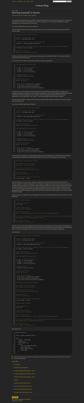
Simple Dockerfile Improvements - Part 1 (25, 370)
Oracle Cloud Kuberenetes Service (23, 389)
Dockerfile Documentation (21, 367)
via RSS (19, 400)
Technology (19, 1)
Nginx (16, 380)
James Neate (15, 399)
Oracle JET (17, 364)
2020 (28, 1)
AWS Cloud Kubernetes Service (22, 383)
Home (14, 1)
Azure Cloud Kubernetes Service (23, 386)
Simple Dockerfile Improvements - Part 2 (25, 373)
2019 (25, 1)
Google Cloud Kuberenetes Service (23, 392)
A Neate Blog (27, 399)
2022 (32, 1)
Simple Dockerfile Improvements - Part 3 (25, 376)
